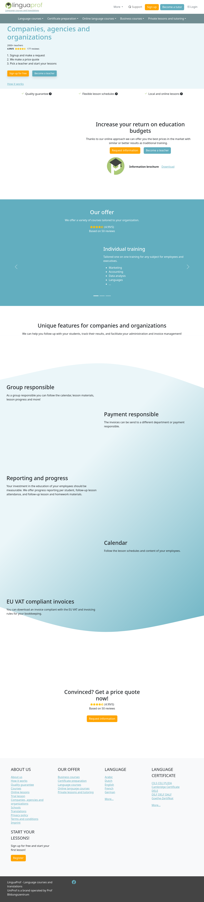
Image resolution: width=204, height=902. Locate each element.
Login (192, 7)
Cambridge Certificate (166, 787)
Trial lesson (18, 796)
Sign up (152, 7)
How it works (15, 84)
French (109, 788)
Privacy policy (19, 815)
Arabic (109, 777)
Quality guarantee (22, 785)
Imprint (16, 823)
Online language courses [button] (98, 18)
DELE (155, 791)
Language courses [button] (29, 18)
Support (135, 7)
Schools (16, 807)
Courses (16, 788)
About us (16, 777)
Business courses (69, 777)
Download (168, 167)
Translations (18, 811)
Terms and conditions (24, 819)
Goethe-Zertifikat (162, 798)
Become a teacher (44, 73)
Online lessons (20, 792)
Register (18, 858)
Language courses (69, 785)
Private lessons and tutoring (76, 792)
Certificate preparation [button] (61, 18)
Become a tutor (172, 7)
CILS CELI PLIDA (162, 783)
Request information (125, 150)
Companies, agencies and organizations (27, 801)
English (109, 785)
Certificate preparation (72, 781)
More (117, 7)
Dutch (108, 781)
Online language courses (74, 788)
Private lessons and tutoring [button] (166, 18)
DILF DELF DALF (162, 794)
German (110, 792)
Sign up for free (18, 73)
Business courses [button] (131, 18)
